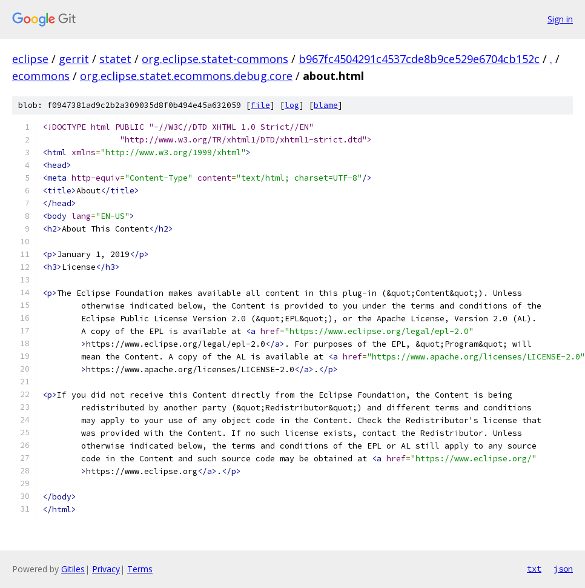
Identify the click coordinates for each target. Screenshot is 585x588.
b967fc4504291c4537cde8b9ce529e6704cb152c (419, 59)
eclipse (30, 59)
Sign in (560, 19)
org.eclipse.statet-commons (215, 59)
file (260, 105)
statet (115, 59)
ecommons (41, 75)
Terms (140, 569)
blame (326, 105)
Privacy (106, 569)
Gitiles (73, 569)
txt (534, 568)
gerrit (74, 59)
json (563, 568)
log (292, 105)
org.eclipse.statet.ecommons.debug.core (186, 75)
